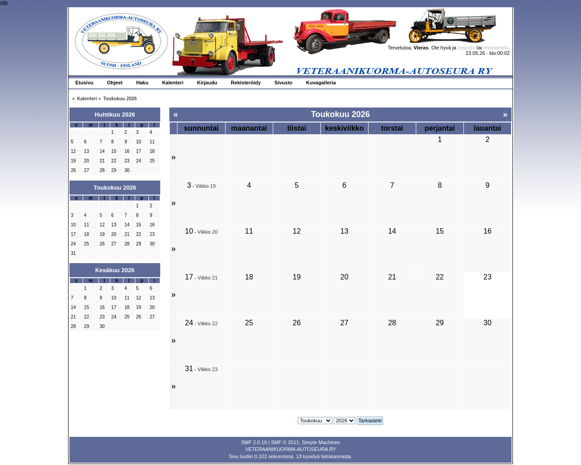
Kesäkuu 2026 (115, 270)
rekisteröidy (495, 47)
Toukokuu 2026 (115, 187)
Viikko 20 (207, 232)
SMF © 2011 (285, 442)
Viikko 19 (206, 186)
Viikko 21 (207, 277)
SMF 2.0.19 (254, 442)
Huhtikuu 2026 (115, 114)
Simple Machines (321, 442)
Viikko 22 (207, 323)
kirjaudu (466, 47)
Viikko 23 (207, 369)
